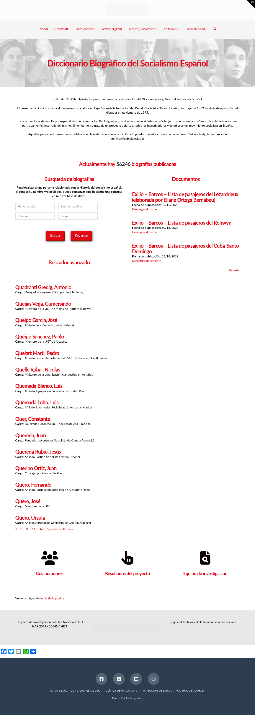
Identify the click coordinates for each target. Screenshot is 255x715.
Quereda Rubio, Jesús (38, 452)
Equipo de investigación (205, 573)
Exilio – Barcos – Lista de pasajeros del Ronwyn (181, 223)
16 (41, 529)
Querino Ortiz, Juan (36, 468)
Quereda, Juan (30, 435)
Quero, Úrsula (30, 518)
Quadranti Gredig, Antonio (43, 287)
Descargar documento (146, 209)
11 (33, 529)
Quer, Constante (32, 419)
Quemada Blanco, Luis (38, 386)
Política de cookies (190, 690)
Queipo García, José (36, 320)
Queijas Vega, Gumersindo (43, 304)
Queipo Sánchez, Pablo (39, 336)
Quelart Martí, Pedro (37, 353)
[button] (251, 4)
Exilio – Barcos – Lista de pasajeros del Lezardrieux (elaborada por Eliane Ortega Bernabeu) (185, 197)
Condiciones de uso (85, 690)
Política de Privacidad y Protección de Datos (138, 690)
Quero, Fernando (33, 485)
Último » (67, 529)
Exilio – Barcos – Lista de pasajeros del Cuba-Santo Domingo (185, 248)
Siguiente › (54, 529)
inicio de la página (52, 598)
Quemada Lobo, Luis (37, 402)
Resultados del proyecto (127, 573)
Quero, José (28, 501)
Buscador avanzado (69, 262)
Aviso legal (58, 690)
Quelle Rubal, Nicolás (37, 370)
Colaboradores (49, 573)
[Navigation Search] (214, 29)
